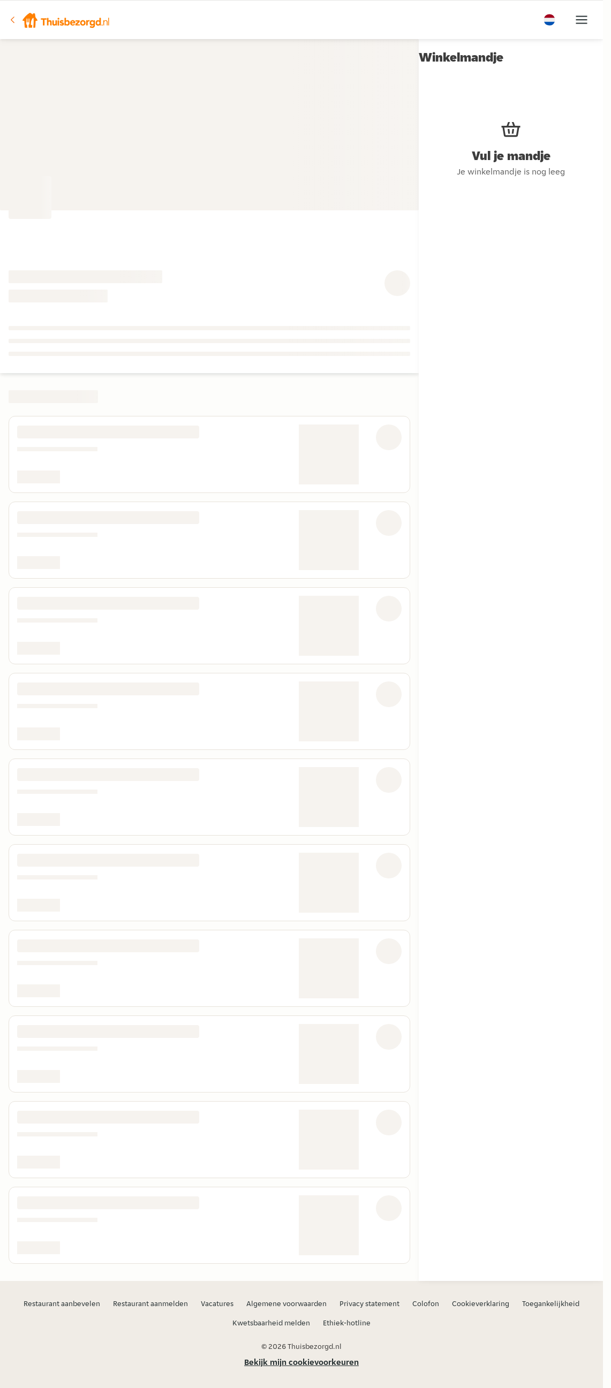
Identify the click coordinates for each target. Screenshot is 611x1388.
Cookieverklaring (480, 1303)
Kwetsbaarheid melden (271, 1323)
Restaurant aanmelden (150, 1303)
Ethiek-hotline (347, 1323)
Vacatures (217, 1303)
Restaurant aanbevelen (62, 1303)
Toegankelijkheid (550, 1303)
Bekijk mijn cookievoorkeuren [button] (301, 1362)
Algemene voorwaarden (286, 1303)
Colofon (425, 1303)
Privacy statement (369, 1303)
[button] (59, 19)
